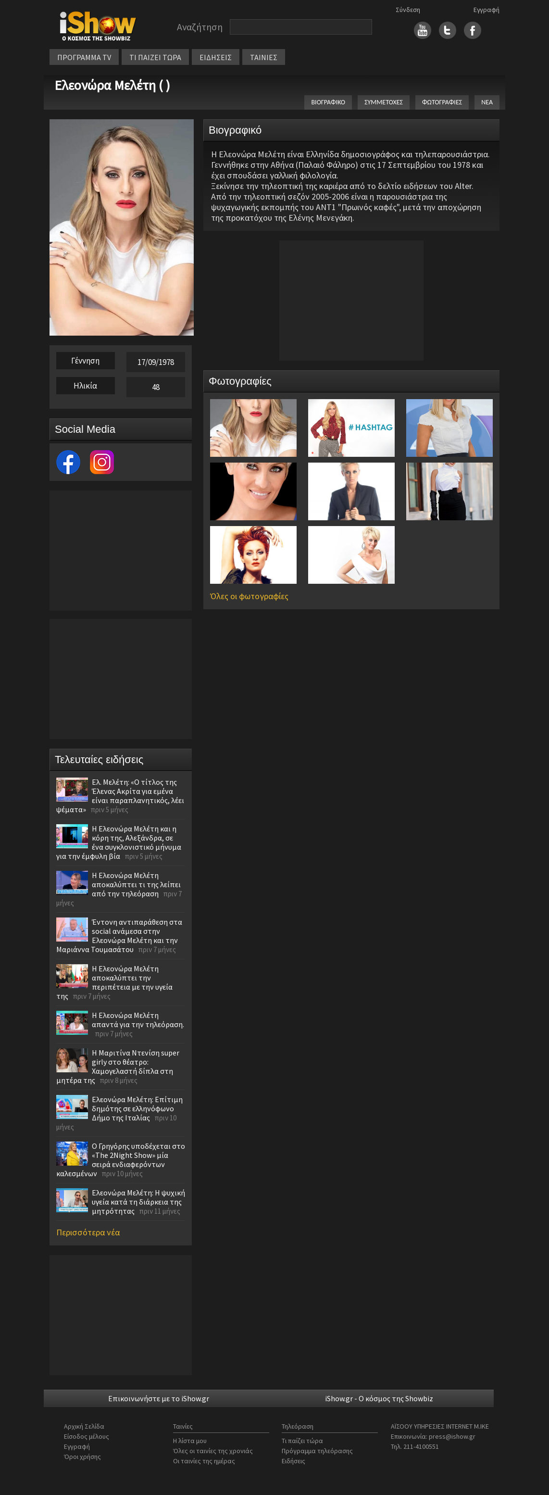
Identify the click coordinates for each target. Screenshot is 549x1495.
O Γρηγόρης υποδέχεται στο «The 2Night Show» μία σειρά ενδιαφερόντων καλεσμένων (120, 1159)
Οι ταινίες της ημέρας (204, 1461)
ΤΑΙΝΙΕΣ (263, 57)
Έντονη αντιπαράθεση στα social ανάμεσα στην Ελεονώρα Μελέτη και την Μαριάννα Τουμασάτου (119, 935)
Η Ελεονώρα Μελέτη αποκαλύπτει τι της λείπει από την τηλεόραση (136, 884)
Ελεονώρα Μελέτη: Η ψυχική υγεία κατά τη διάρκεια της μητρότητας (138, 1202)
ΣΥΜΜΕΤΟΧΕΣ (383, 102)
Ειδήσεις (293, 1461)
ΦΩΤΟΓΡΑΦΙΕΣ (442, 102)
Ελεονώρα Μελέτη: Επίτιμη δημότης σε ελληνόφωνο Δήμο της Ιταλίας (137, 1108)
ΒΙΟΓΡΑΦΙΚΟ (328, 102)
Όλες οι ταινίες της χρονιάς (213, 1450)
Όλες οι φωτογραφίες (249, 596)
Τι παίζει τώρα (302, 1440)
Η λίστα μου (190, 1440)
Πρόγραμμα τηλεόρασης (317, 1450)
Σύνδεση (408, 9)
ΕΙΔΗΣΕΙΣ (216, 57)
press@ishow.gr (452, 1436)
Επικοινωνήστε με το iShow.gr (158, 1398)
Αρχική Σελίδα (84, 1426)
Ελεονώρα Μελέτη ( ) (112, 85)
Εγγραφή (486, 9)
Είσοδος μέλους (86, 1436)
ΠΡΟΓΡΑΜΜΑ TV (84, 57)
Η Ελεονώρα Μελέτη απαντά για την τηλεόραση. (138, 1019)
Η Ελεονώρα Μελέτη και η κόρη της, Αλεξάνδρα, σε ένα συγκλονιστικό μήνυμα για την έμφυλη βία (118, 842)
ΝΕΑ (487, 102)
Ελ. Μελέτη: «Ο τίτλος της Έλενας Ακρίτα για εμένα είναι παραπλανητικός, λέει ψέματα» (120, 795)
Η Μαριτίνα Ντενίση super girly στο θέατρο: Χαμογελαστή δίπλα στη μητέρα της (117, 1066)
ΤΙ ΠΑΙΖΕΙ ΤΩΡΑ (155, 57)
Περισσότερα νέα (88, 1232)
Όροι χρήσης (82, 1456)
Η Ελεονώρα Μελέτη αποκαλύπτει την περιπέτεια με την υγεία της (114, 982)
